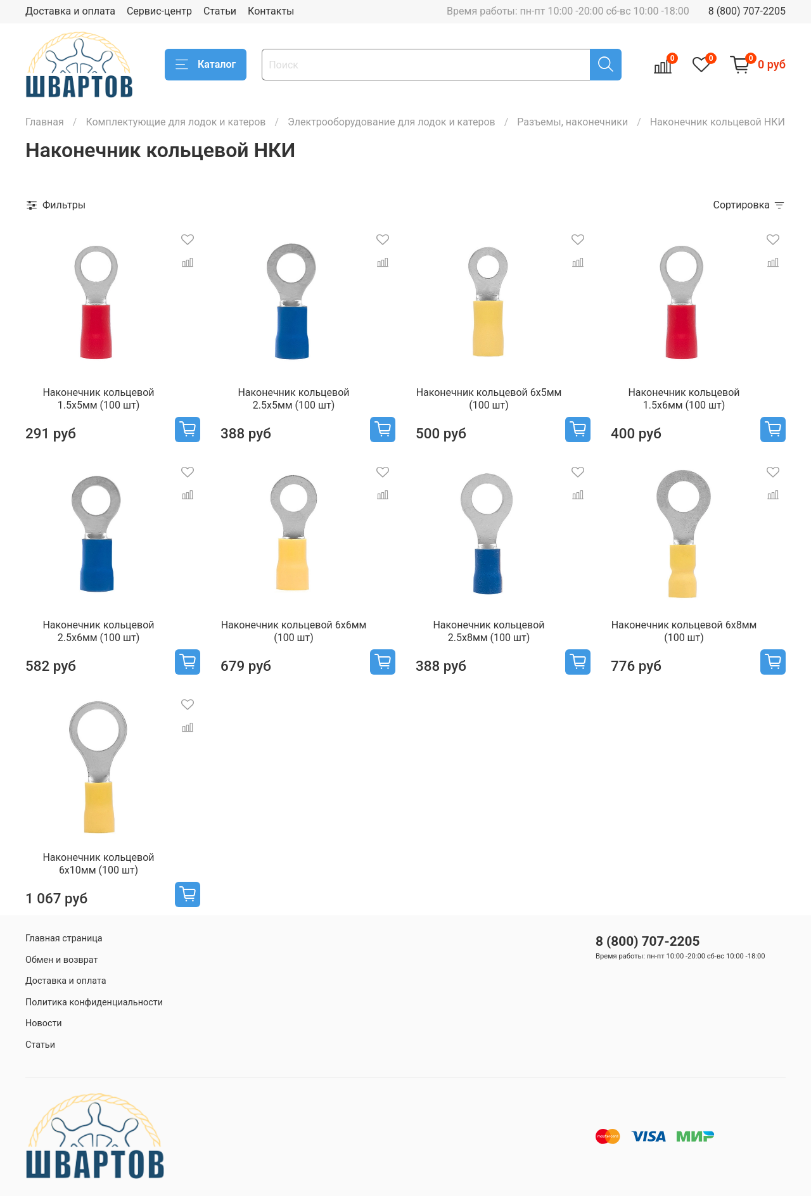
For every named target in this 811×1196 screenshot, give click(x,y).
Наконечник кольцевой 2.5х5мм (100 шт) (293, 398)
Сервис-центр (159, 11)
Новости (43, 1023)
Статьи (219, 11)
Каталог (206, 64)
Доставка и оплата (70, 11)
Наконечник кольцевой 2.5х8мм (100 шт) (488, 631)
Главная (44, 122)
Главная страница (64, 938)
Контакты (271, 11)
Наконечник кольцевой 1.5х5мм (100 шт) (98, 398)
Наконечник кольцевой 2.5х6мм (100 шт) (98, 631)
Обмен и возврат (61, 960)
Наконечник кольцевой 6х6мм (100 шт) (294, 631)
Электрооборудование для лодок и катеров (391, 122)
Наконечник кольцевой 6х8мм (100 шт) (684, 631)
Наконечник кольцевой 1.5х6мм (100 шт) (683, 398)
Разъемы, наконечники (572, 122)
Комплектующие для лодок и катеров (175, 122)
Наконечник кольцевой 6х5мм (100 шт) (489, 398)
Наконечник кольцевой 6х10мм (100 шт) (98, 863)
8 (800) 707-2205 (747, 11)
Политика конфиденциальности (94, 1002)
